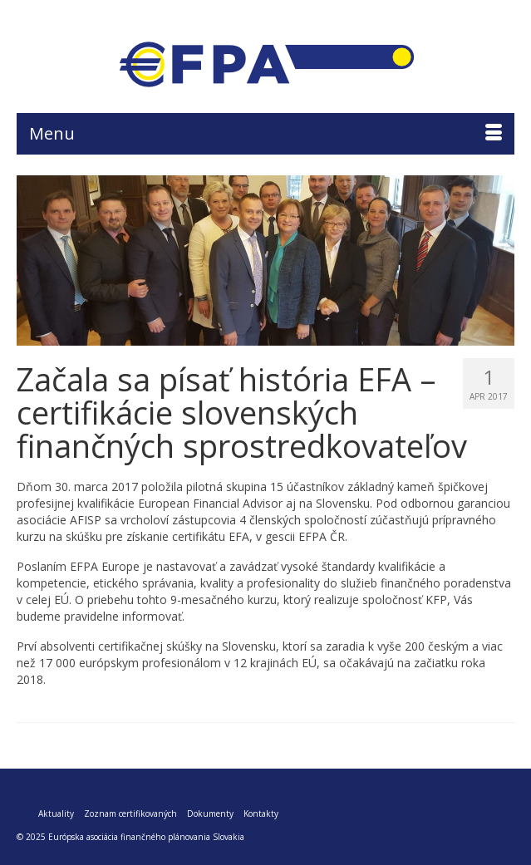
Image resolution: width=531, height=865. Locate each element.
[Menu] (265, 134)
